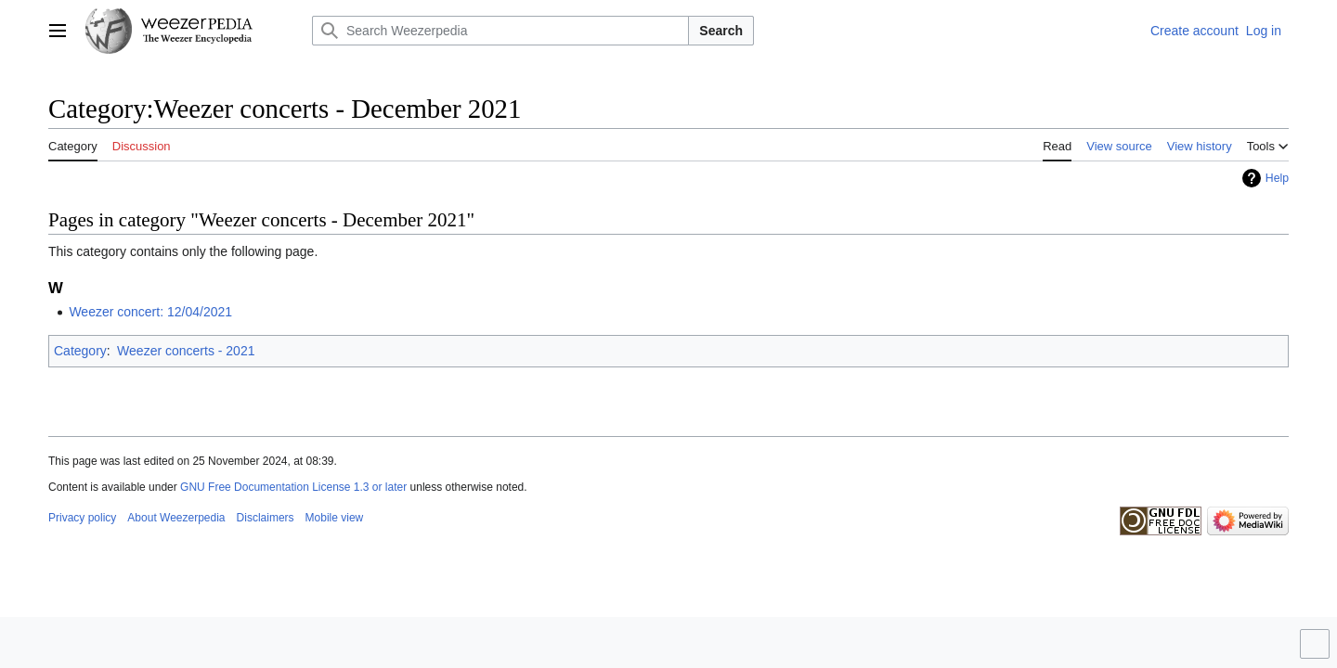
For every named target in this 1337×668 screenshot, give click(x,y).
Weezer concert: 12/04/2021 (150, 311)
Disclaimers (265, 517)
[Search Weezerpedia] (500, 30)
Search (721, 30)
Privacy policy (82, 517)
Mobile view (334, 517)
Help (1277, 178)
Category (80, 350)
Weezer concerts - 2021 (185, 350)
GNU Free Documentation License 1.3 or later (293, 487)
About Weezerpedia (176, 517)
